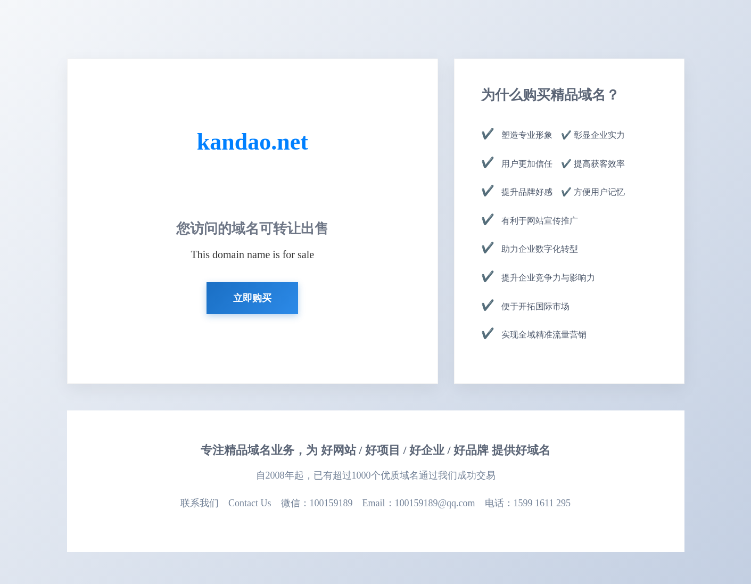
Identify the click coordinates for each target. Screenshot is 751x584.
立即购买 (252, 298)
